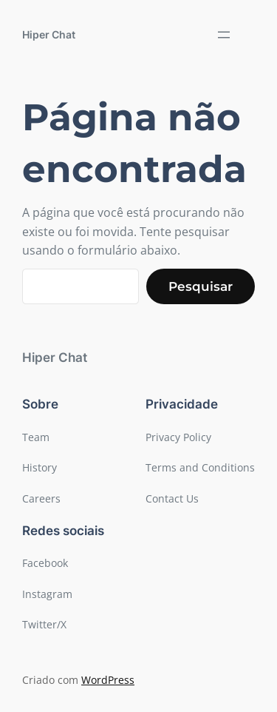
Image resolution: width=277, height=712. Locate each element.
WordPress (107, 680)
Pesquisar (200, 286)
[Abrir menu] (224, 35)
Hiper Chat (48, 34)
